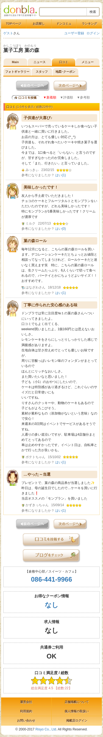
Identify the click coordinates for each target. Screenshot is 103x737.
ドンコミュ (63, 23)
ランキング (89, 23)
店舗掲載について (77, 702)
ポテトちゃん (35, 457)
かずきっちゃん (37, 505)
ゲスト (8, 33)
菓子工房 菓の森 (21, 50)
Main (15, 62)
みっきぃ (32, 170)
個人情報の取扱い (77, 711)
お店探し (39, 23)
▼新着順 (49, 97)
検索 (93, 12)
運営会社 (26, 702)
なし (52, 605)
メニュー (88, 62)
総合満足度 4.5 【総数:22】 (51, 688)
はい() (60, 175)
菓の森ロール (35, 241)
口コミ (63, 62)
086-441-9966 (51, 579)
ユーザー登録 (74, 33)
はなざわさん (35, 287)
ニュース (40, 62)
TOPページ (13, 23)
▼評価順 (66, 97)
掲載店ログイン (76, 720)
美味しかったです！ (41, 187)
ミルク (30, 223)
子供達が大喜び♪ (38, 118)
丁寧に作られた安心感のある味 (50, 305)
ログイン (93, 33)
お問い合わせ (26, 720)
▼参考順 (83, 97)
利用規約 (26, 711)
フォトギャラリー (17, 71)
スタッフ (42, 71)
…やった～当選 (37, 474)
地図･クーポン (65, 71)
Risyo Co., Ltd (45, 729)
